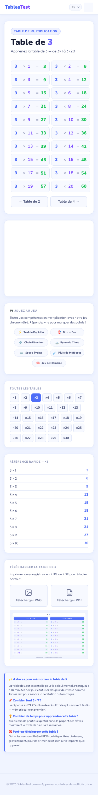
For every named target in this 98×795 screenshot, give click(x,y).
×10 (37, 407)
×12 (62, 407)
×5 (58, 397)
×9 (25, 407)
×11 (50, 407)
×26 (15, 438)
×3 (36, 397)
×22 (40, 427)
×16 (40, 417)
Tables (17, 7)
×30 (66, 438)
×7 (80, 397)
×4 (47, 397)
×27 (28, 438)
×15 (28, 417)
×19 (79, 417)
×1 (14, 397)
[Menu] (88, 7)
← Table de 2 (29, 201)
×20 (15, 427)
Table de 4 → (68, 201)
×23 (53, 427)
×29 (53, 438)
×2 (25, 397)
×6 (69, 397)
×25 (79, 427)
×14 (15, 417)
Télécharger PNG (29, 595)
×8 (14, 407)
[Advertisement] (49, 258)
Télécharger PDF (69, 595)
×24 (66, 427)
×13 (75, 407)
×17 (53, 417)
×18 (66, 417)
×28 (40, 438)
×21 (28, 427)
